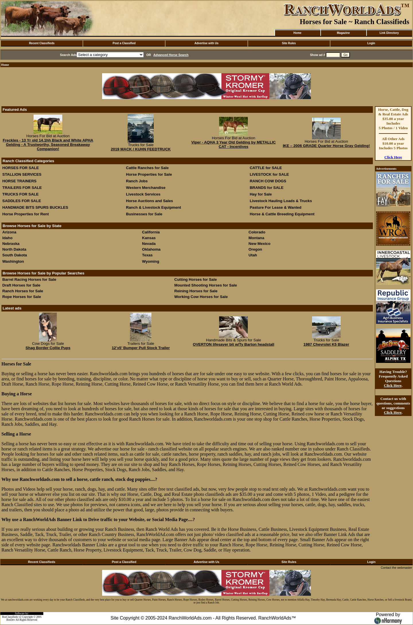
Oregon (255, 249)
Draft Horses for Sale (21, 285)
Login (371, 43)
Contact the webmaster (396, 567)
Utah (253, 255)
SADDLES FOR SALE (21, 201)
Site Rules (289, 43)
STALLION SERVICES (22, 174)
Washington (13, 261)
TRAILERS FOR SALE (22, 187)
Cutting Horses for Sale (195, 279)
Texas (147, 255)
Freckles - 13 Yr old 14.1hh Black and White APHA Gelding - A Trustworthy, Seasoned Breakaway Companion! (48, 144)
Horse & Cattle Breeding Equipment (282, 214)
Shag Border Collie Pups (48, 348)
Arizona (9, 232)
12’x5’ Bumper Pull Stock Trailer (141, 348)
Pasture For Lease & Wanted (275, 207)
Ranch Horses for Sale (22, 291)
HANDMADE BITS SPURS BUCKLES (35, 207)
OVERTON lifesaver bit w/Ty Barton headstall (233, 344)
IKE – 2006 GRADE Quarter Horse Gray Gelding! (326, 146)
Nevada (148, 243)
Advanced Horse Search (171, 55)
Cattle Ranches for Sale (147, 168)
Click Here (393, 157)
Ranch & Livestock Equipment (153, 207)
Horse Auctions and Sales (149, 201)
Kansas (148, 238)
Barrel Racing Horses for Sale (29, 279)
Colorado (257, 232)
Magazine (343, 32)
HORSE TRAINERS (19, 181)
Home (297, 32)
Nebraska (11, 243)
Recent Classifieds (41, 43)
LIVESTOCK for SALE (269, 174)
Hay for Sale (261, 194)
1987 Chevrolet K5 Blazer (326, 344)
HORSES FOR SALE (20, 168)
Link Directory (389, 32)
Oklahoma (151, 249)
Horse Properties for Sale (149, 174)
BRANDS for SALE (267, 187)
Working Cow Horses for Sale (201, 297)
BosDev (10, 619)
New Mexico (259, 243)
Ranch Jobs (137, 181)
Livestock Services (143, 194)
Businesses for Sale (144, 214)
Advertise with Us (206, 43)
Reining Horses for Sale (195, 291)
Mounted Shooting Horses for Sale (205, 285)
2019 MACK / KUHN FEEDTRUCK (141, 149)
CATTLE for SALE (266, 168)
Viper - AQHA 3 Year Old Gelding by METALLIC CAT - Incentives (233, 144)
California (150, 232)
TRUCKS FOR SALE (20, 194)
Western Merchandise (145, 187)
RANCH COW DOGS (268, 181)
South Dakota (14, 255)
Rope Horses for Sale (21, 297)
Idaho (7, 238)
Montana (256, 238)
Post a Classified (124, 43)
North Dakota (14, 249)
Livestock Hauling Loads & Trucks (281, 201)
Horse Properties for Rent (25, 214)
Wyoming (150, 261)
